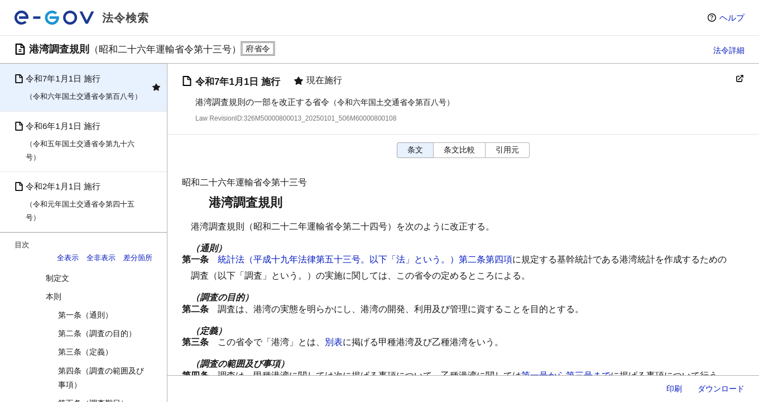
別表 (334, 342)
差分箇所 (137, 257)
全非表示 (101, 257)
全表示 (68, 257)
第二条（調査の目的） (97, 333)
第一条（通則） (85, 314)
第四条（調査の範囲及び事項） (101, 377)
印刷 (674, 388)
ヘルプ (731, 17)
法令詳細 (728, 50)
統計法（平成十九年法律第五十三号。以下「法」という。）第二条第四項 (365, 259)
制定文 (57, 278)
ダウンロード (721, 388)
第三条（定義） (85, 351)
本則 (53, 296)
